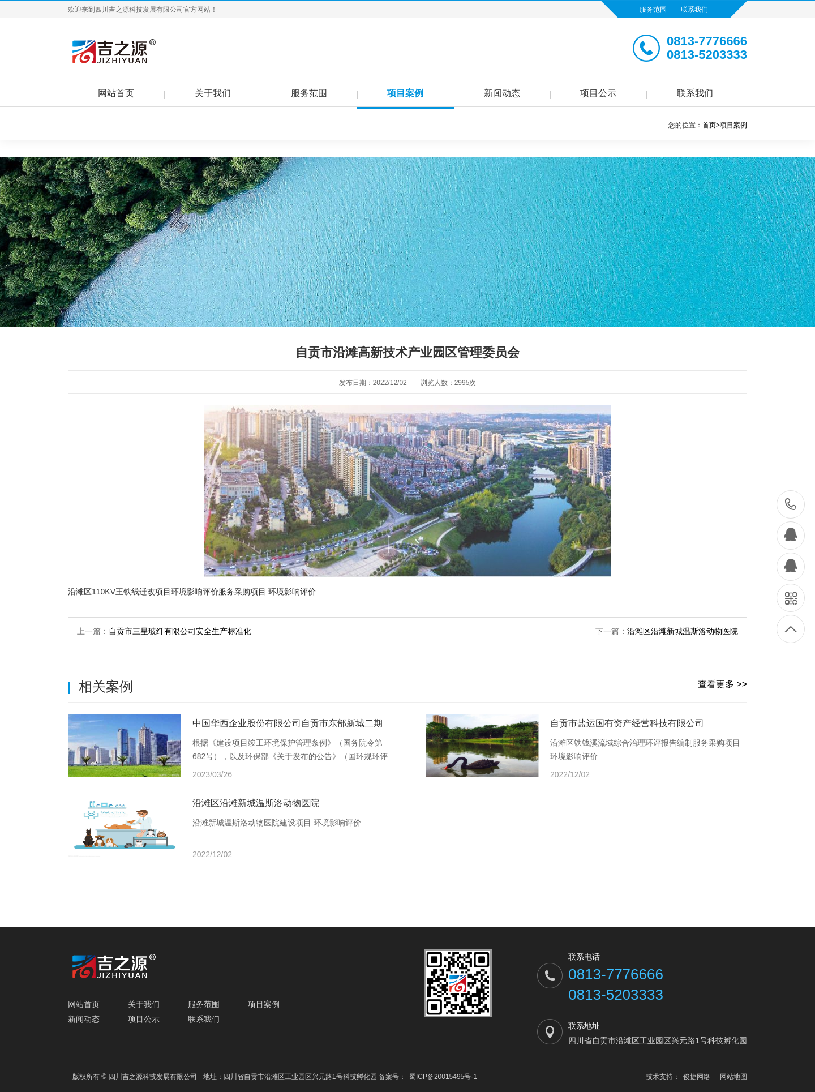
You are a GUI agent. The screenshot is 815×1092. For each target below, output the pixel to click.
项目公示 (598, 93)
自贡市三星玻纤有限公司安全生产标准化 (180, 631)
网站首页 (116, 93)
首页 (711, 125)
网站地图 (733, 1077)
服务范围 (653, 10)
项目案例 (405, 93)
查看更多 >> (722, 684)
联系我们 (694, 10)
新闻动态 (502, 93)
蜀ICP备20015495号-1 (443, 1077)
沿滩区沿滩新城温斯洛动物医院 (682, 631)
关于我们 (213, 93)
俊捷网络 (696, 1077)
